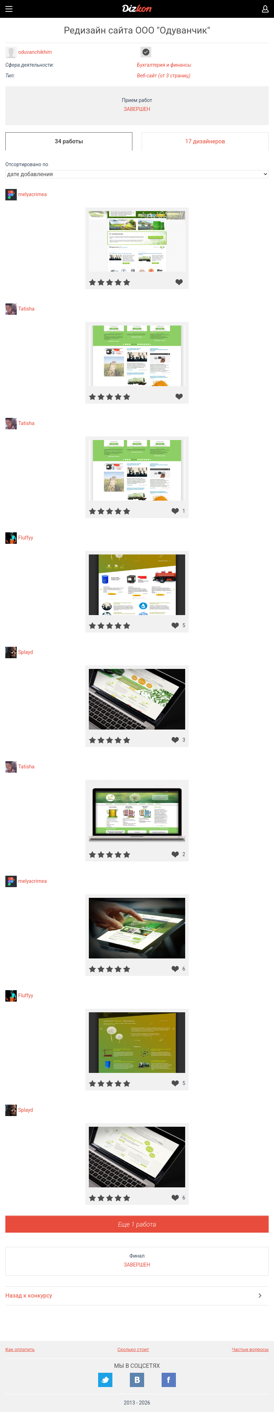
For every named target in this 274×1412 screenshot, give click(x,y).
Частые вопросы (250, 1349)
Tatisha (26, 309)
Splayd (25, 652)
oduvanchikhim (35, 52)
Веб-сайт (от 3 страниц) (164, 75)
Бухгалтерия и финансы (164, 65)
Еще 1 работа (137, 1224)
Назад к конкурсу (28, 1295)
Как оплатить (20, 1349)
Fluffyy (25, 538)
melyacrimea (32, 194)
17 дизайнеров (205, 141)
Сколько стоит (133, 1349)
